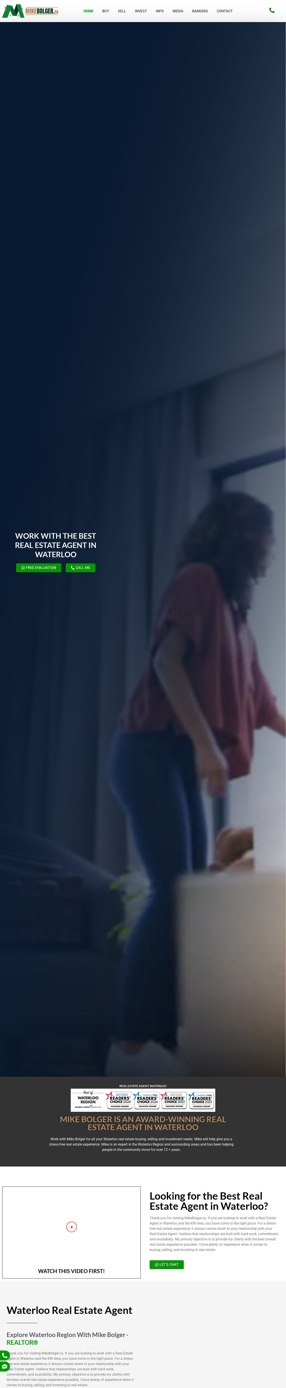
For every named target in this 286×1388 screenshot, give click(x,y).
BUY (105, 11)
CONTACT (225, 11)
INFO (160, 11)
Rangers (200, 11)
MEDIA (178, 11)
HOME (88, 11)
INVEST (141, 11)
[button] (71, 1227)
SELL (122, 11)
